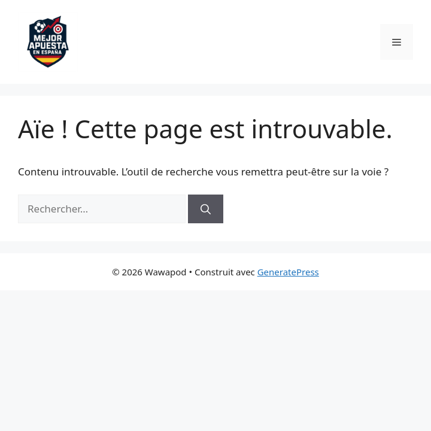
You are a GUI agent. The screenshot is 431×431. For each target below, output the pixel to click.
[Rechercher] (205, 209)
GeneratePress (288, 272)
